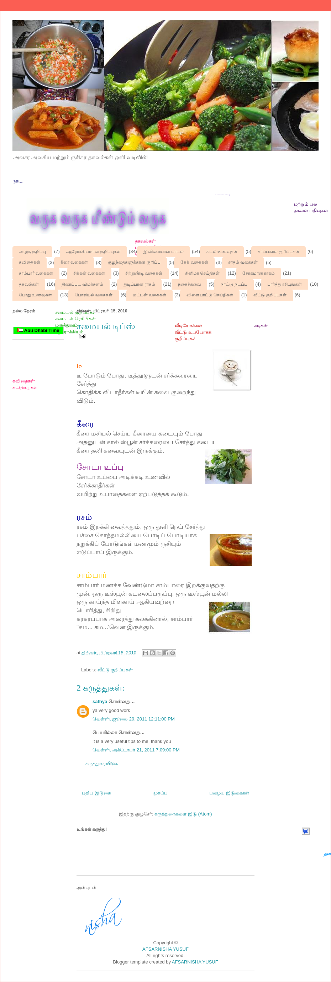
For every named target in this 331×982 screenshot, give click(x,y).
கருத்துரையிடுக (101, 763)
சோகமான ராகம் (258, 273)
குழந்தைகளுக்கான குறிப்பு (134, 262)
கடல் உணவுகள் (221, 251)
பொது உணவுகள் (35, 294)
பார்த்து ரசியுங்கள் (284, 284)
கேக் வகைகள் (194, 262)
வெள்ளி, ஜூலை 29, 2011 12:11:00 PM (134, 719)
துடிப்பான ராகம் (139, 284)
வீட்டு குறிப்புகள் (270, 294)
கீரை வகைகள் (74, 262)
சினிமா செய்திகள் (202, 273)
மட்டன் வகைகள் (149, 294)
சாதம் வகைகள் (243, 262)
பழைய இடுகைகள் (229, 793)
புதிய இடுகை (96, 793)
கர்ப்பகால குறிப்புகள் (278, 251)
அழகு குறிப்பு (32, 251)
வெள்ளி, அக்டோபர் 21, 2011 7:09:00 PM (136, 750)
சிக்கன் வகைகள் (89, 273)
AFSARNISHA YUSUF (165, 949)
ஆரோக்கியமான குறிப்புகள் (93, 251)
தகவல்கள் (29, 284)
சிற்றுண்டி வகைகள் (143, 273)
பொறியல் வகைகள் (93, 294)
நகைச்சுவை (189, 284)
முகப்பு (160, 793)
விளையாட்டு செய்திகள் (209, 294)
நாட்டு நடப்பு (234, 284)
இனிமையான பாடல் (163, 251)
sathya (100, 701)
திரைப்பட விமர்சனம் (82, 284)
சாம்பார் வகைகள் (36, 273)
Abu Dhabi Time (38, 330)
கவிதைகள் (29, 262)
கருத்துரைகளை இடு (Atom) (183, 814)
